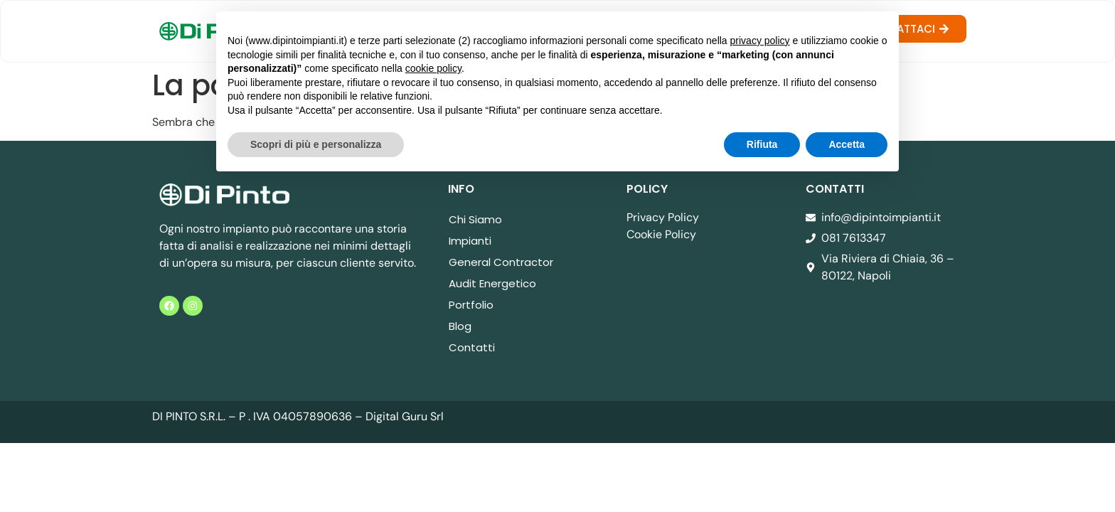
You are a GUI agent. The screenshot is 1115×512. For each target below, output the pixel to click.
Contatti (472, 347)
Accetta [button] (846, 144)
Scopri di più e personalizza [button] (315, 144)
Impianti (470, 240)
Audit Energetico (492, 283)
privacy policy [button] (760, 40)
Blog (460, 326)
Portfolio (471, 304)
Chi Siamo (475, 219)
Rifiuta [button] (762, 144)
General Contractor (501, 262)
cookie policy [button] (433, 68)
